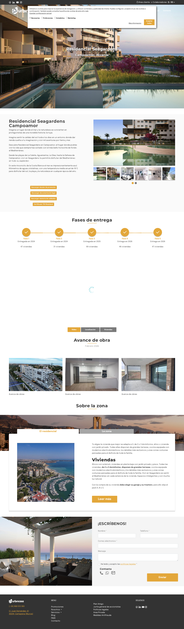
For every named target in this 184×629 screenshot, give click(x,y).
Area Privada (99, 612)
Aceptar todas (149, 22)
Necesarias (35, 18)
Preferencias (48, 18)
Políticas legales (101, 610)
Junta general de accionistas (107, 607)
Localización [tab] (90, 329)
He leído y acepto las (118, 564)
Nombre (101, 531)
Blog (53, 615)
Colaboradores (159, 2)
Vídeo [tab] (74, 329)
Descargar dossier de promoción (43, 187)
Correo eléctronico (107, 541)
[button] (133, 183)
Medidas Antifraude (102, 615)
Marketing (72, 18)
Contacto (167, 11)
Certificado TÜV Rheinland (43, 204)
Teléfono (144, 531)
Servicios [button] (55, 612)
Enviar (162, 577)
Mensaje (102, 551)
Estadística (60, 18)
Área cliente (143, 2)
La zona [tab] (106, 431)
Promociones (57, 607)
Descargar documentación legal (43, 193)
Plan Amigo (98, 604)
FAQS (156, 11)
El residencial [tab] (48, 431)
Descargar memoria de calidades (43, 198)
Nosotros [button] (55, 610)
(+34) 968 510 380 (17, 606)
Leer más (104, 499)
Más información (135, 23)
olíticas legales (129, 564)
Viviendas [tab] (108, 329)
